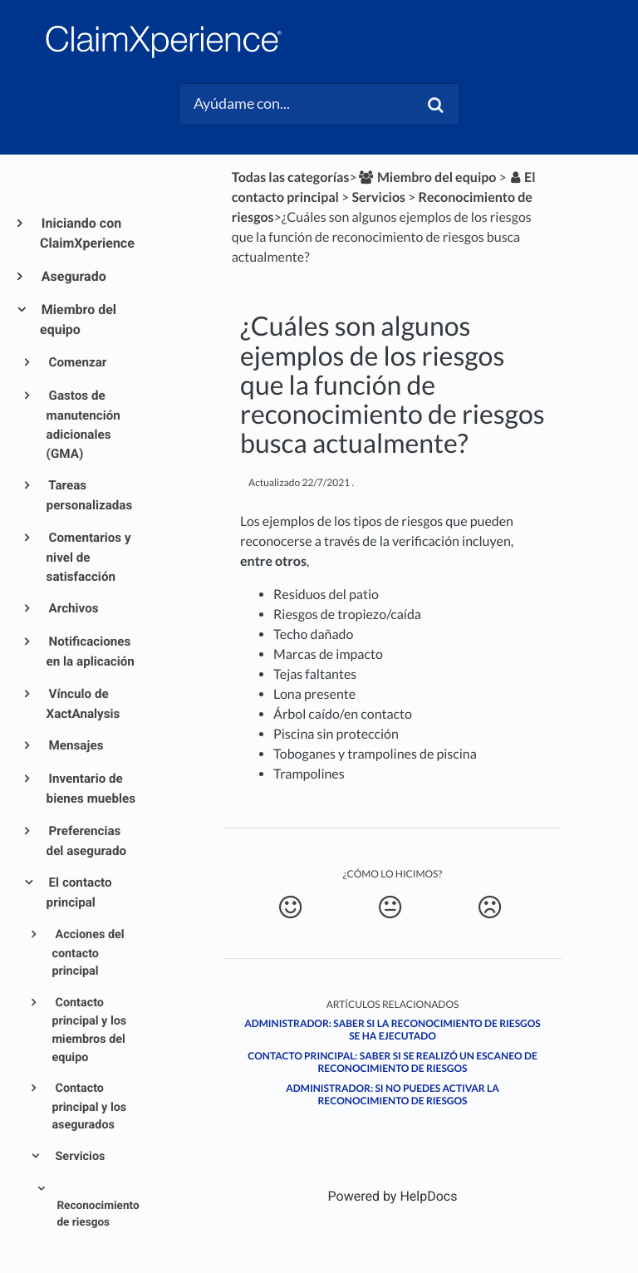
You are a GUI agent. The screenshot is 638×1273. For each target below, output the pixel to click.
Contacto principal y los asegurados (89, 1106)
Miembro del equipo (78, 319)
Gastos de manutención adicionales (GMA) (83, 424)
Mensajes (75, 745)
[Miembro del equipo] (427, 177)
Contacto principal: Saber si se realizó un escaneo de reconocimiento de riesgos (392, 1061)
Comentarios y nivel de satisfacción (89, 557)
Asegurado (73, 276)
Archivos (73, 608)
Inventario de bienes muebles (91, 788)
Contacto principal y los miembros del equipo (89, 1029)
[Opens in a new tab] (393, 1196)
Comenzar (77, 362)
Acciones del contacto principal (88, 952)
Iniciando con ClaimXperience (87, 233)
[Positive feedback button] (290, 907)
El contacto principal (79, 892)
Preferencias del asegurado (86, 840)
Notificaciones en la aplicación (91, 651)
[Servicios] (378, 197)
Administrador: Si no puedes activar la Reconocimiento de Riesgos (392, 1094)
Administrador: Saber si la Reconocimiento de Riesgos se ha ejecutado (392, 1029)
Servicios (79, 1156)
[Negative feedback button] (489, 907)
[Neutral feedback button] (390, 907)
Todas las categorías (291, 177)
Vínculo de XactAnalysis (83, 703)
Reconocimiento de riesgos (96, 1214)
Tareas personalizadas (90, 495)
